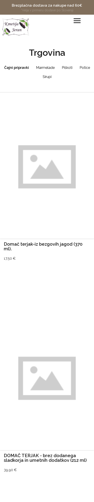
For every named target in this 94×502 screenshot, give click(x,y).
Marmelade (45, 68)
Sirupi (47, 77)
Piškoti (67, 68)
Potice (85, 68)
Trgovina (47, 52)
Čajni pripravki (16, 68)
